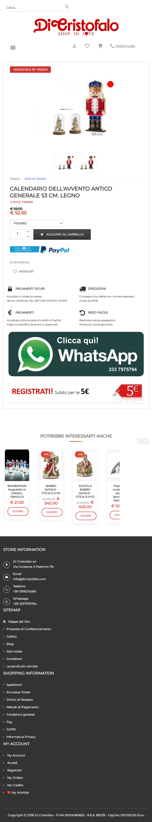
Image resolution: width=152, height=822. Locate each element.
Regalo (15, 179)
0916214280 (125, 46)
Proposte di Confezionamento (27, 629)
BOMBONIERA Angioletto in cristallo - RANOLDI (17, 491)
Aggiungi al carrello (62, 234)
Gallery (10, 636)
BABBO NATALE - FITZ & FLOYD (51, 489)
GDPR (9, 729)
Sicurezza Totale (16, 692)
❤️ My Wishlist (16, 793)
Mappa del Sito (16, 622)
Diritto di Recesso (18, 700)
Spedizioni (12, 685)
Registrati (12, 770)
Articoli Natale (35, 179)
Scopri (18, 511)
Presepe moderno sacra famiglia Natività (119, 493)
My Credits (13, 785)
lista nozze (12, 651)
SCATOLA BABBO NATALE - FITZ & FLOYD (85, 491)
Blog (8, 644)
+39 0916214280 (24, 591)
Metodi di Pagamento (21, 707)
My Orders (13, 778)
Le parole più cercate (20, 666)
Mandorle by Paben (30, 69)
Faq (7, 722)
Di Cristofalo (44, 815)
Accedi (10, 763)
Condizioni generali (19, 714)
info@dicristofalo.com (29, 579)
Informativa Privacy (19, 737)
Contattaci (12, 659)
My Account (14, 755)
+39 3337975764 (25, 604)
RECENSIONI (20, 262)
